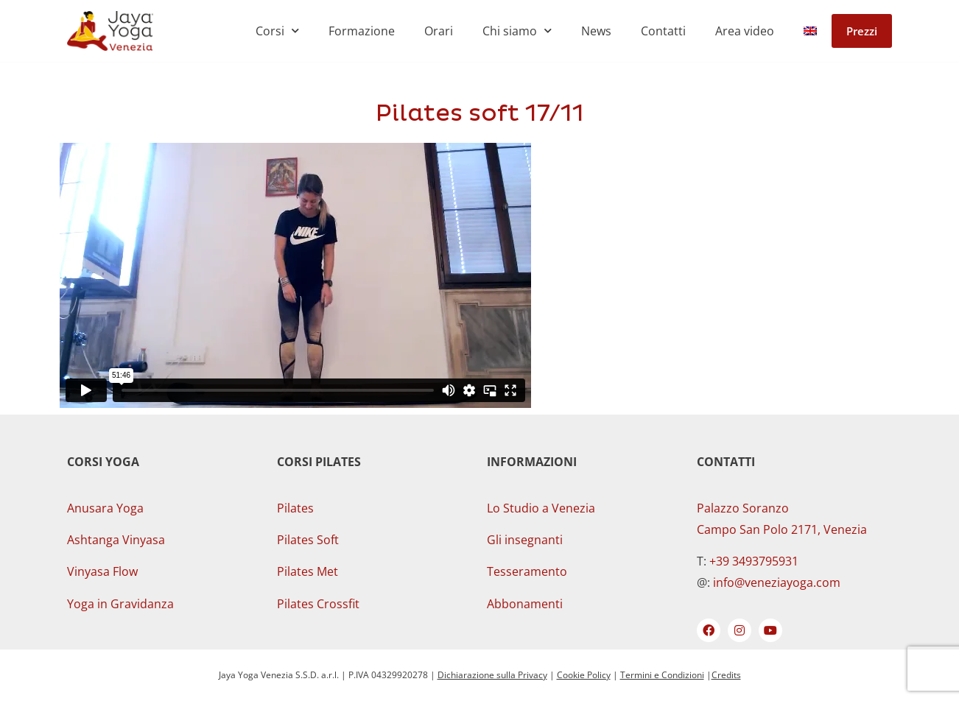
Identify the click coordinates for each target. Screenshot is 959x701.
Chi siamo (517, 30)
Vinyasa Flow (102, 571)
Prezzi (861, 31)
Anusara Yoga (105, 508)
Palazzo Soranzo (743, 508)
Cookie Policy (584, 675)
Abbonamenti (525, 604)
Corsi (277, 30)
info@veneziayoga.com (776, 582)
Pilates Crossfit (318, 604)
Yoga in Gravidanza (120, 604)
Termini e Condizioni (662, 675)
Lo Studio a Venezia (541, 508)
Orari (438, 31)
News (596, 31)
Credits (726, 675)
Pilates (295, 508)
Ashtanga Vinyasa (116, 540)
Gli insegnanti (525, 540)
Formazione (362, 31)
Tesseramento (527, 571)
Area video (744, 31)
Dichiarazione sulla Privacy (492, 675)
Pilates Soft (308, 540)
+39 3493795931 (753, 561)
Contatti (663, 31)
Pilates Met (307, 571)
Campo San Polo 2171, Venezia (782, 529)
